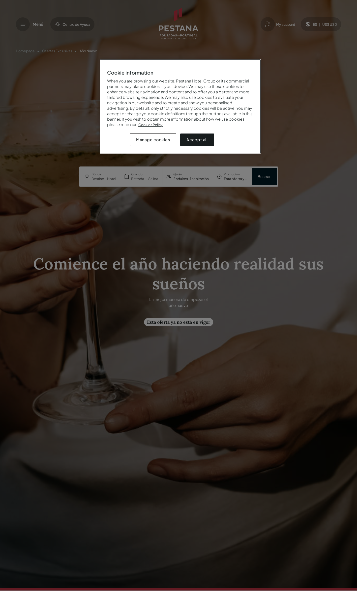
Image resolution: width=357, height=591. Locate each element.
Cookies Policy (150, 124)
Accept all (197, 139)
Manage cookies (153, 139)
